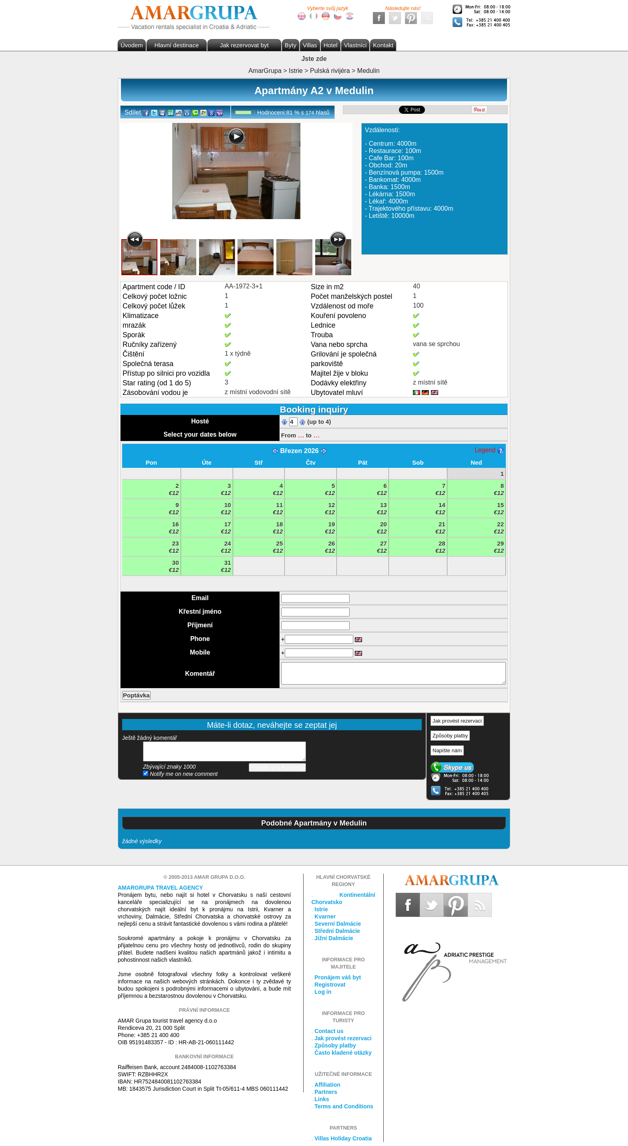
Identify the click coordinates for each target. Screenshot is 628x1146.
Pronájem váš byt (337, 977)
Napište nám (447, 750)
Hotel (331, 45)
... (301, 434)
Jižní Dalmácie (333, 938)
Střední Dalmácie (337, 931)
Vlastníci (355, 45)
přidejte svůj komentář (224, 751)
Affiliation (327, 1085)
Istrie (321, 909)
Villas (310, 45)
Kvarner (325, 916)
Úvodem (132, 45)
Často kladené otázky (342, 1052)
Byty (290, 45)
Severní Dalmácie (337, 923)
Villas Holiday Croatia (343, 1138)
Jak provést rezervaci (457, 721)
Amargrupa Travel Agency (160, 887)
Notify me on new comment (180, 774)
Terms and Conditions (343, 1106)
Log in (322, 992)
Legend (489, 450)
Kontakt (383, 45)
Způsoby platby (450, 736)
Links (321, 1099)
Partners (325, 1092)
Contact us (328, 1031)
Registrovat (329, 984)
